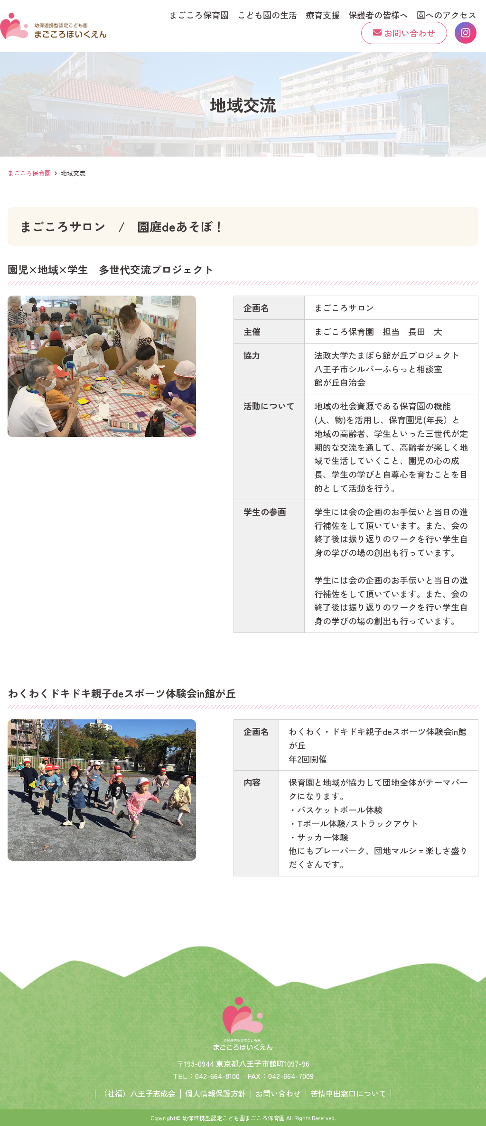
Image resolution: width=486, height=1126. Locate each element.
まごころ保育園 (29, 172)
